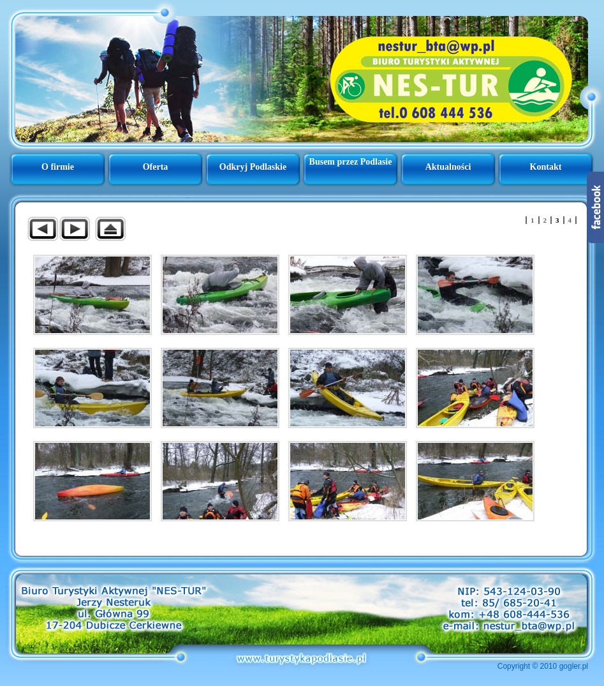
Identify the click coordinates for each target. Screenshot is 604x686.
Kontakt (546, 167)
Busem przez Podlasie (350, 162)
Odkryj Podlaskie (252, 167)
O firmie (57, 167)
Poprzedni (43, 228)
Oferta (155, 167)
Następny (75, 228)
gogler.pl (573, 666)
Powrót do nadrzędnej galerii (110, 228)
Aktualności (448, 167)
